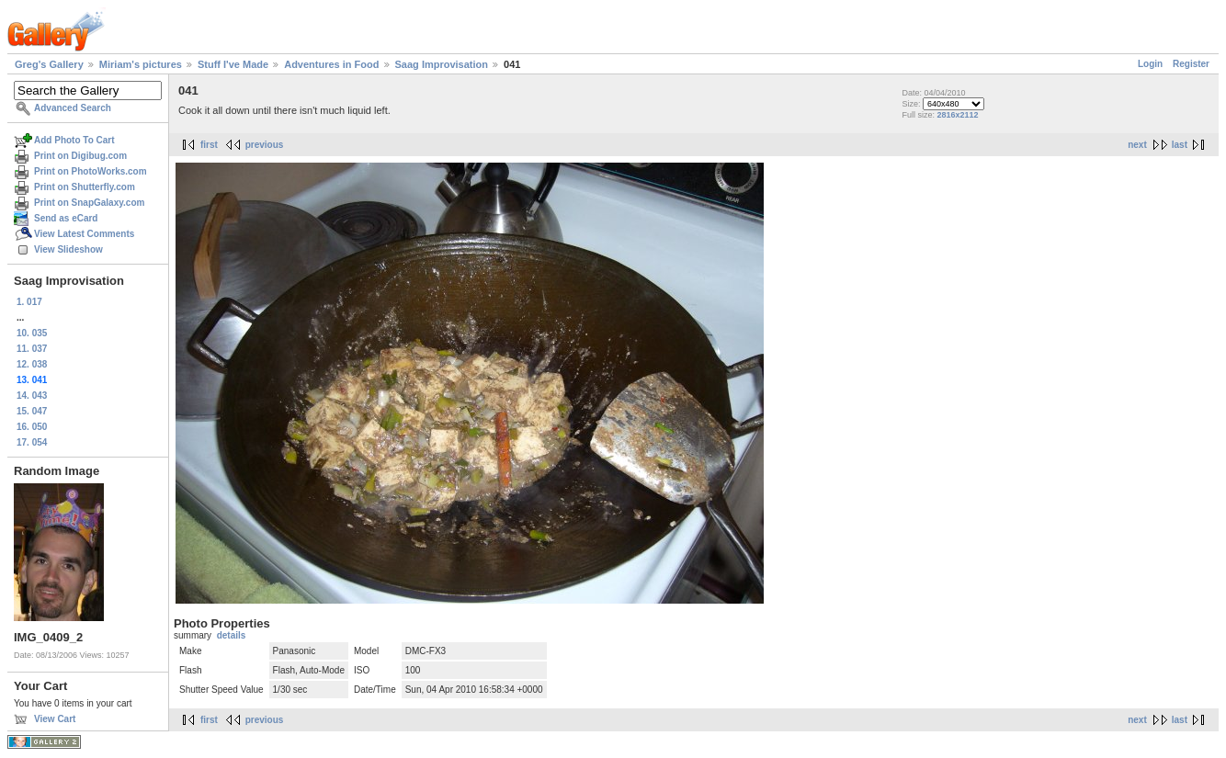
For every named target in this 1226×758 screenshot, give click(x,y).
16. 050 (32, 427)
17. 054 (32, 442)
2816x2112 (957, 114)
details (231, 635)
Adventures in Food (331, 64)
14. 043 (32, 395)
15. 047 (32, 411)
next (1137, 145)
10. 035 (32, 333)
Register (1191, 64)
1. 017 (29, 302)
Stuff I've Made (233, 64)
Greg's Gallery (49, 64)
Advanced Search (72, 108)
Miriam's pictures (140, 64)
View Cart (54, 719)
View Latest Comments (84, 234)
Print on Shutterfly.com (84, 187)
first (209, 145)
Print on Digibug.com (80, 156)
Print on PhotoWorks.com (90, 171)
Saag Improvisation (441, 64)
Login (1150, 64)
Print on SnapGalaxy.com (89, 203)
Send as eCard (65, 218)
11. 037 (32, 349)
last (1179, 145)
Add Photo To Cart (74, 140)
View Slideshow (68, 249)
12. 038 (32, 364)
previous (264, 145)
